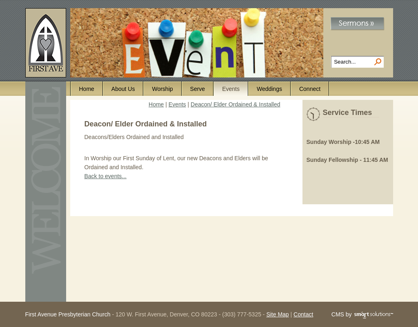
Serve (197, 89)
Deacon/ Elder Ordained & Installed (235, 104)
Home (86, 89)
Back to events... (105, 176)
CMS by (362, 314)
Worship (162, 89)
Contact (303, 314)
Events (231, 89)
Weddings (269, 89)
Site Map (277, 314)
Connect (309, 89)
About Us (123, 89)
